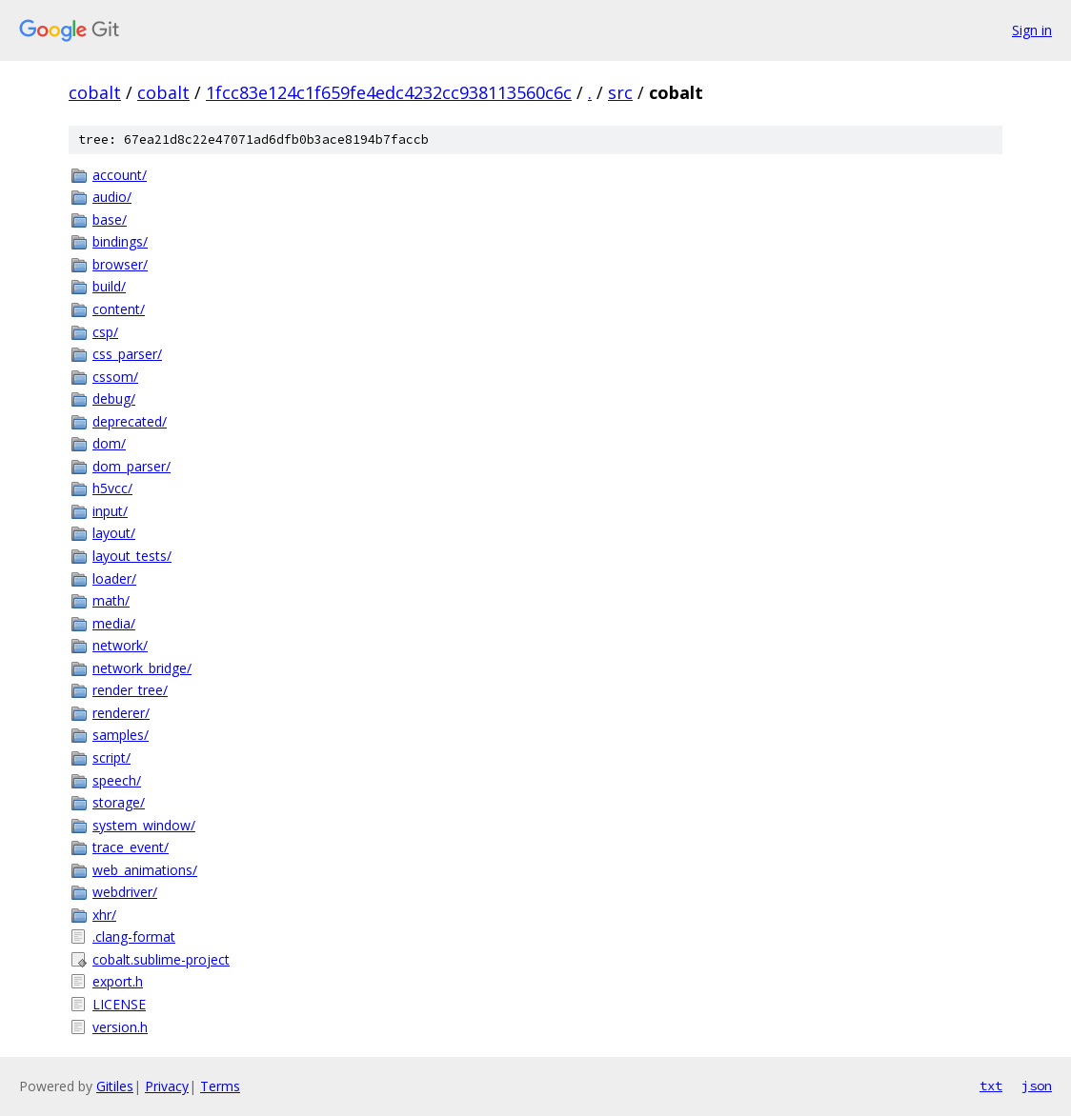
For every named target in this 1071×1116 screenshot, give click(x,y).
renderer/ (121, 713)
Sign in (1032, 30)
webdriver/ (124, 892)
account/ (119, 175)
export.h (117, 981)
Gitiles (114, 1086)
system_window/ (143, 825)
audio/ (111, 197)
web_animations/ (144, 870)
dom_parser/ (131, 466)
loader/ (114, 578)
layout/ (113, 533)
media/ (113, 623)
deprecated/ (129, 421)
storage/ (118, 802)
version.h (120, 1027)
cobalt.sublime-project (161, 959)
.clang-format (133, 936)
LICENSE (119, 1004)
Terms (220, 1086)
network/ (120, 645)
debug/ (113, 398)
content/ (118, 309)
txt (991, 1085)
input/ (110, 511)
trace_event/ (130, 847)
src (620, 92)
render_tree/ (130, 690)
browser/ (120, 264)
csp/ (105, 332)
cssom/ (115, 377)
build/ (109, 286)
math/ (111, 600)
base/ (109, 219)
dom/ (109, 443)
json (1036, 1085)
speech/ (116, 780)
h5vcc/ (112, 488)
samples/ (120, 735)
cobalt (95, 92)
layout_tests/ (132, 556)
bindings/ (120, 241)
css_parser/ (127, 354)
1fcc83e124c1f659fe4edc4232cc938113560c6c (389, 92)
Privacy (167, 1086)
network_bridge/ (142, 668)
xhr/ (104, 915)
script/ (111, 757)
